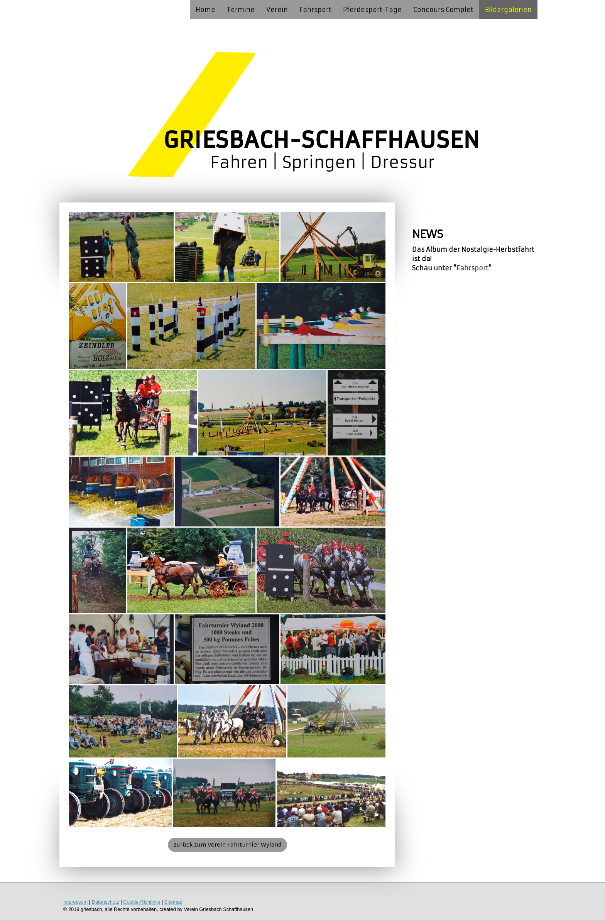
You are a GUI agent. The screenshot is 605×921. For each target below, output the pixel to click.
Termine (241, 9)
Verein (277, 9)
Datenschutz (105, 902)
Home (205, 9)
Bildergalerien (508, 9)
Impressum (75, 902)
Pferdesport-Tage (372, 9)
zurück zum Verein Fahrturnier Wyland (227, 844)
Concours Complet (443, 9)
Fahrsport (315, 9)
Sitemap (173, 902)
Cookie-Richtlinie (141, 902)
